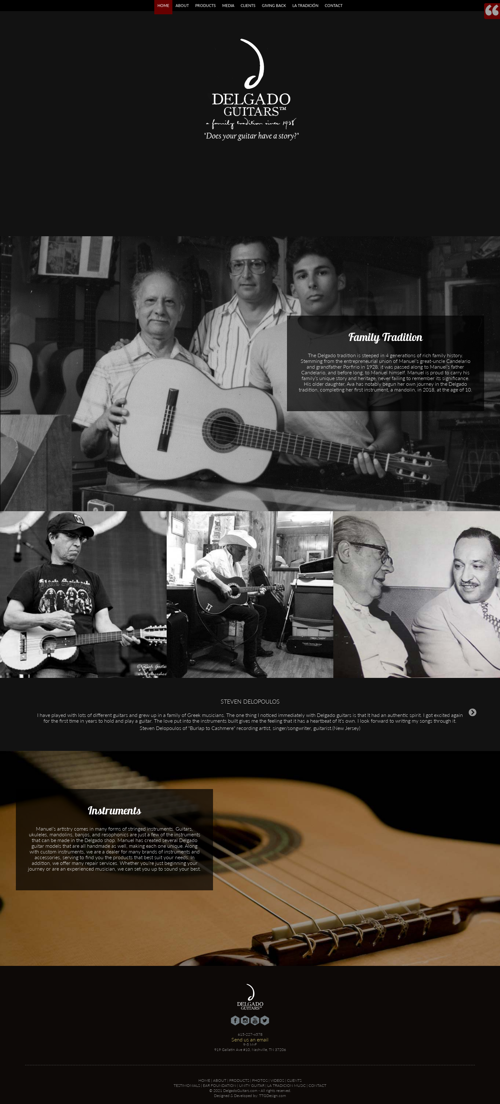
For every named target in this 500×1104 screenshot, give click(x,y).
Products (205, 5)
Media (228, 5)
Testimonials (187, 1085)
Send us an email (250, 1039)
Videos (277, 1080)
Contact (334, 5)
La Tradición (305, 5)
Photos (260, 1080)
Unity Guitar (251, 1085)
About (182, 5)
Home (163, 5)
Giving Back (274, 5)
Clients (248, 5)
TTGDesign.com (272, 1095)
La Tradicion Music (286, 1085)
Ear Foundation (219, 1085)
